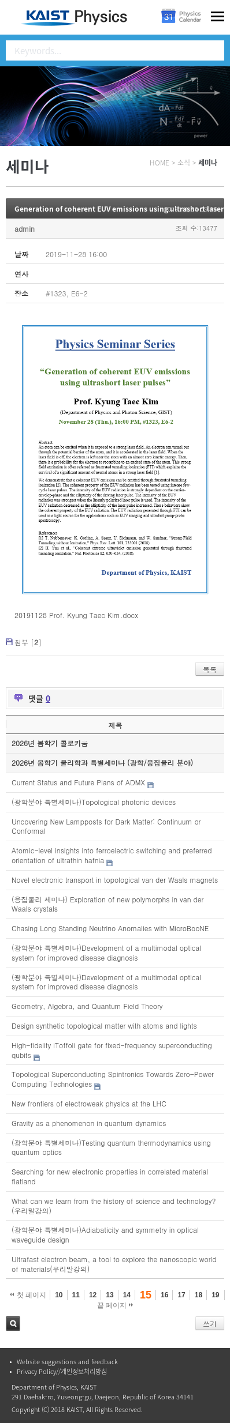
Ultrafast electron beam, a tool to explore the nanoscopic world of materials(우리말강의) (114, 1264)
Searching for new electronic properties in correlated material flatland (110, 1176)
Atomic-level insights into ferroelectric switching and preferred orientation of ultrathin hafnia (112, 855)
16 (164, 1295)
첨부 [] (28, 642)
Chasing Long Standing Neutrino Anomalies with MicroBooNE (110, 928)
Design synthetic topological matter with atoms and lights (104, 1025)
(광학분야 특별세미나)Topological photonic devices (94, 802)
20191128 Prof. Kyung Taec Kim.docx (76, 615)
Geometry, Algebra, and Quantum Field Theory (87, 1006)
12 (93, 1295)
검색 (13, 1323)
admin (24, 229)
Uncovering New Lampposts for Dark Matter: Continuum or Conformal (106, 826)
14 (127, 1295)
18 (198, 1295)
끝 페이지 (115, 1305)
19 (215, 1295)
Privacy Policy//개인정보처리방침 (62, 1371)
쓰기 (210, 1323)
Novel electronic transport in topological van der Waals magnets (115, 879)
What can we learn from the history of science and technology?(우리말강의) (114, 1205)
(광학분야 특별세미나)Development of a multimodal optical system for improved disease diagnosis (106, 952)
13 (109, 1295)
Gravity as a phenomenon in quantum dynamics (89, 1123)
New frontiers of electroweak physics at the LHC (89, 1103)
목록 (210, 669)
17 (181, 1295)
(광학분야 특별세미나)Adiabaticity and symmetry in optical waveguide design (105, 1234)
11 (76, 1295)
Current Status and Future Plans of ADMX (78, 782)
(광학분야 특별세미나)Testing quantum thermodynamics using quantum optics (111, 1147)
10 (58, 1295)
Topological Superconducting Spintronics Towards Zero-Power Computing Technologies (113, 1079)
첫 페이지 (28, 1295)
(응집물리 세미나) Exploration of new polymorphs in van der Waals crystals (107, 904)
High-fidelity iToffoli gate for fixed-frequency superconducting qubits (112, 1050)
